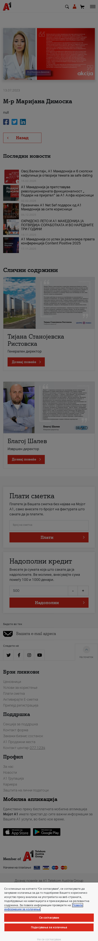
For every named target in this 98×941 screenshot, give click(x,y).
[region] (49, 911)
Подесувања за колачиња (49, 927)
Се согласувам (49, 917)
